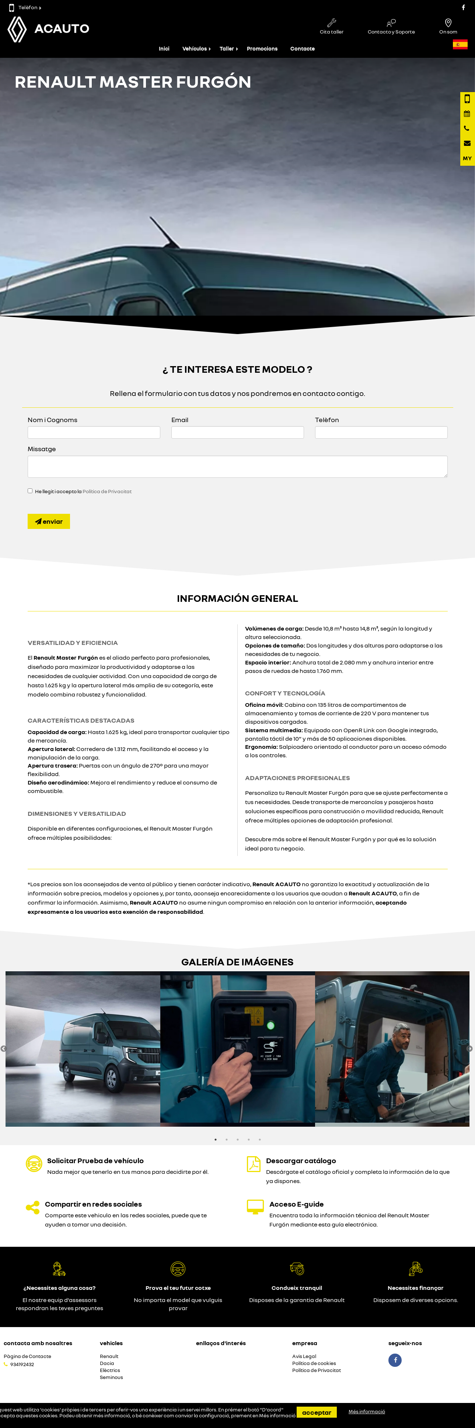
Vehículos (194, 48)
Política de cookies (314, 1363)
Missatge (42, 449)
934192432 (22, 1364)
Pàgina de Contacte (27, 1356)
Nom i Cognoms (52, 419)
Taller (227, 48)
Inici (164, 48)
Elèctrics (110, 1370)
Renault (109, 1356)
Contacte (302, 48)
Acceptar (316, 1412)
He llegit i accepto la (83, 491)
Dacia (107, 1363)
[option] (83, 1049)
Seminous (111, 1377)
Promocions (262, 48)
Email (179, 419)
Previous (3, 1049)
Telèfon (23, 7)
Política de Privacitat (107, 491)
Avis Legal (304, 1356)
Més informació (277, 1415)
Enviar (49, 521)
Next (469, 1049)
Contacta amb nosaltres (38, 1343)
